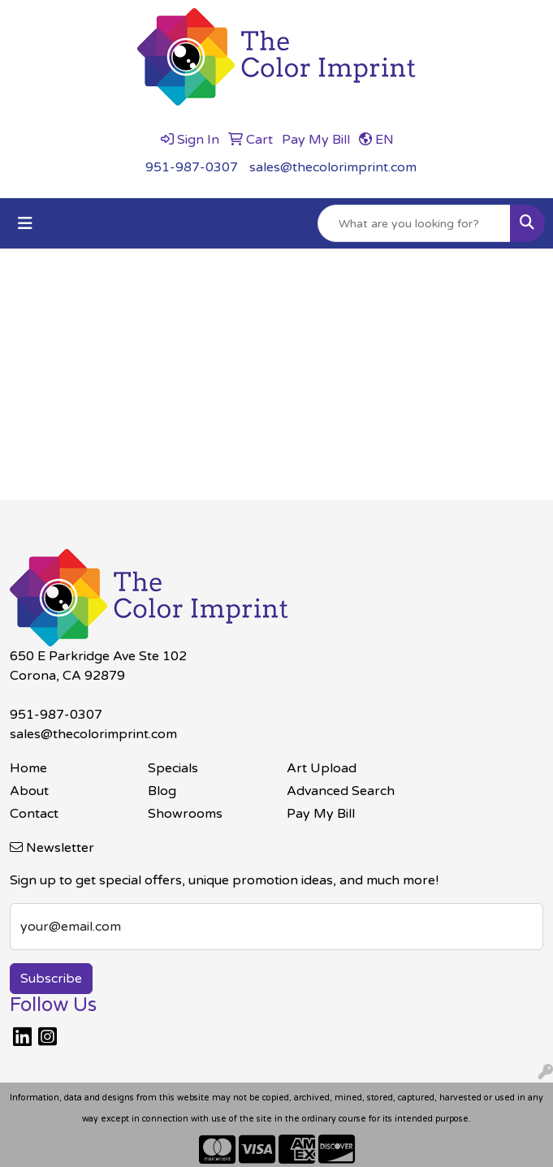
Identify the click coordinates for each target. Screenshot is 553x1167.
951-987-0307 (191, 167)
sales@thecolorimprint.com (333, 167)
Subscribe (51, 978)
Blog (162, 791)
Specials (173, 768)
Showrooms (185, 814)
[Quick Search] (414, 223)
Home (28, 768)
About (29, 791)
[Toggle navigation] (25, 224)
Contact (34, 814)
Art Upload (321, 768)
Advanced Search (341, 791)
